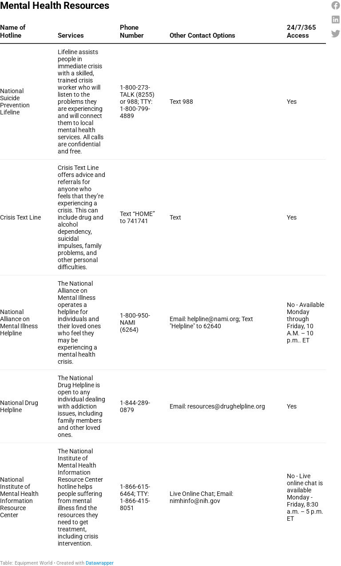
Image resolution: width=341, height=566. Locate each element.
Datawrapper (100, 563)
